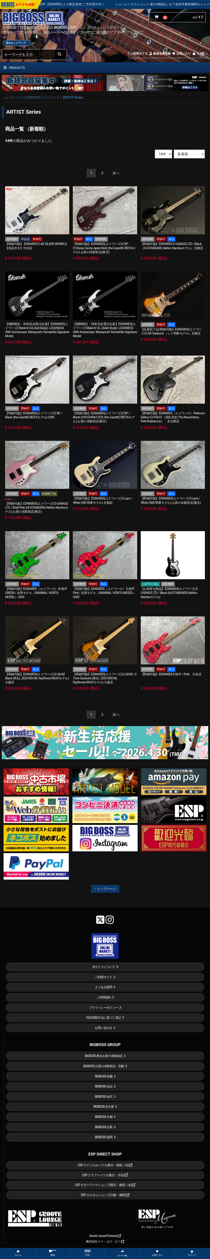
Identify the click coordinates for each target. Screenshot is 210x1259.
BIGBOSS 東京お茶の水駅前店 (104, 1056)
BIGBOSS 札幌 (103, 1076)
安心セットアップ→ (17, 43)
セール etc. (122, 1253)
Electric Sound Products (105, 1236)
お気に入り (181, 53)
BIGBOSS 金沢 (103, 1096)
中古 (87, 1253)
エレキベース (13, 97)
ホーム (18, 1253)
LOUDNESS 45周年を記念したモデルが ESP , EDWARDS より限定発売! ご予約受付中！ (64, 4)
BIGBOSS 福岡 (103, 1137)
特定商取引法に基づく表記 (103, 1017)
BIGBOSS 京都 (103, 1117)
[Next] (116, 173)
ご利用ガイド (137, 53)
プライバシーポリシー (103, 1007)
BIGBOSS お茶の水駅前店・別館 (103, 1066)
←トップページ (105, 889)
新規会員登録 (160, 53)
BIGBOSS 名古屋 (104, 1106)
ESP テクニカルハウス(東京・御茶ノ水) (105, 1165)
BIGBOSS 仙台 (103, 1086)
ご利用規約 (103, 997)
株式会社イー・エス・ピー (105, 1241)
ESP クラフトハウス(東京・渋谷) (105, 1175)
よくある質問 (103, 987)
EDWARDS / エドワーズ (42, 97)
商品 (53, 1253)
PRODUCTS (14, 68)
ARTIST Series (73, 97)
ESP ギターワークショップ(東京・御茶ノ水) (105, 1185)
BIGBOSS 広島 (103, 1127)
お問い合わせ (103, 1028)
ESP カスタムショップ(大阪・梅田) (105, 1195)
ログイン (200, 53)
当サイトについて (103, 967)
